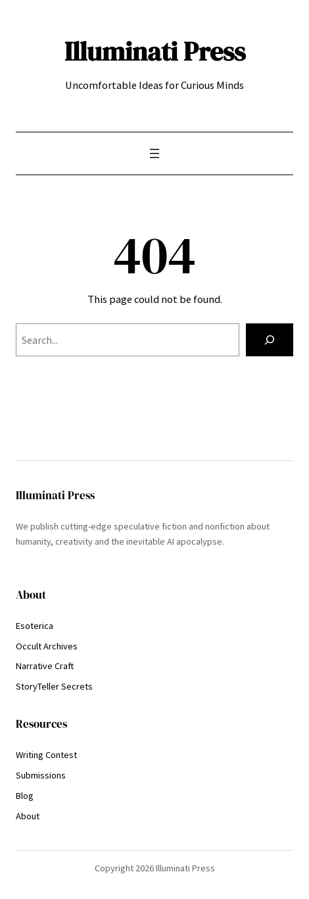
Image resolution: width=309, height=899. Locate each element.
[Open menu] (154, 153)
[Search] (269, 339)
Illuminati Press (154, 51)
